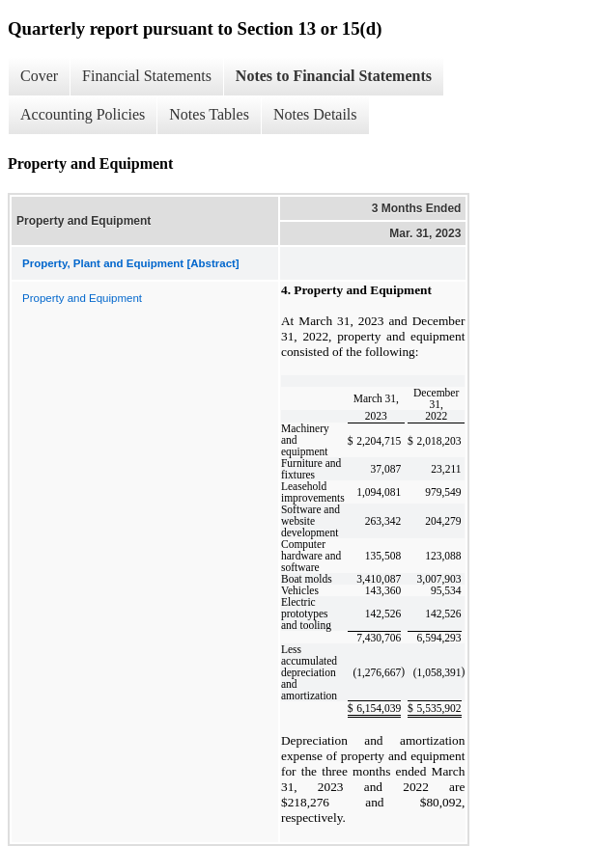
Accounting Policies (82, 114)
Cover (39, 76)
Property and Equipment (82, 298)
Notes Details (315, 114)
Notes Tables (209, 114)
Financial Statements (147, 76)
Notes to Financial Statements (334, 76)
